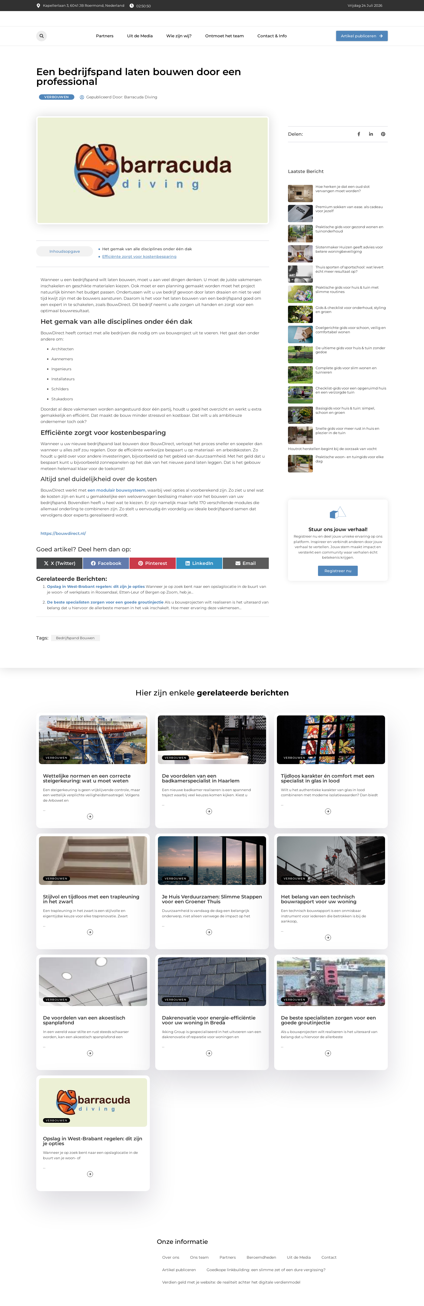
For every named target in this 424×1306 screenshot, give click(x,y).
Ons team (199, 1269)
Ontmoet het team (224, 48)
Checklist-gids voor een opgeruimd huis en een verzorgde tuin (351, 402)
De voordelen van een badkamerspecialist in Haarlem (201, 790)
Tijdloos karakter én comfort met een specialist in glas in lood (327, 790)
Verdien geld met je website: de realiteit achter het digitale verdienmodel (231, 1294)
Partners (105, 48)
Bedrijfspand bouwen (75, 650)
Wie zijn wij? (179, 48)
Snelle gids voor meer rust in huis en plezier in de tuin (347, 442)
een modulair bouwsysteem (116, 502)
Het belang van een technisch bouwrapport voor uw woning (318, 911)
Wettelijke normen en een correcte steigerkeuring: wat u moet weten (87, 790)
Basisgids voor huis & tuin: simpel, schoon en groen (345, 422)
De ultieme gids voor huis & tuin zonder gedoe (350, 362)
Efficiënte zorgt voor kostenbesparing (139, 268)
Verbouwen (56, 109)
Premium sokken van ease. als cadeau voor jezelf (349, 220)
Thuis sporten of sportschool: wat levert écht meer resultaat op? (349, 281)
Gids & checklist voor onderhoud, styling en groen (351, 321)
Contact (329, 1269)
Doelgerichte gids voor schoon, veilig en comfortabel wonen (351, 342)
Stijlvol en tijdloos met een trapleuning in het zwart (91, 911)
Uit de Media (140, 48)
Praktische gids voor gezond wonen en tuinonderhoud (349, 241)
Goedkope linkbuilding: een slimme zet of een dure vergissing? (266, 1282)
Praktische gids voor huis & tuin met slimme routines (347, 301)
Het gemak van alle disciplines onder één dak (147, 261)
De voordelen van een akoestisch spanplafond (84, 1032)
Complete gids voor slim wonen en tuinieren (346, 382)
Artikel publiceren (179, 1282)
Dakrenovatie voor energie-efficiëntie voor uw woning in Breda (209, 1032)
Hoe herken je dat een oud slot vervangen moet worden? (343, 200)
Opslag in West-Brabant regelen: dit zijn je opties (96, 598)
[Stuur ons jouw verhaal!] (338, 524)
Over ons (170, 1269)
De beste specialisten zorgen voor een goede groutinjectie (105, 614)
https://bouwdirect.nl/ (63, 545)
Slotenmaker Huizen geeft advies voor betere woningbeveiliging (349, 261)
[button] (41, 48)
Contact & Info (272, 48)
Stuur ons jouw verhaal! (338, 541)
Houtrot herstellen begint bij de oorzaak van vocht (332, 460)
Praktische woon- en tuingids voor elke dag (350, 471)
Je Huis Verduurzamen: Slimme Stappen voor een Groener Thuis (212, 911)
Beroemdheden (261, 1269)
